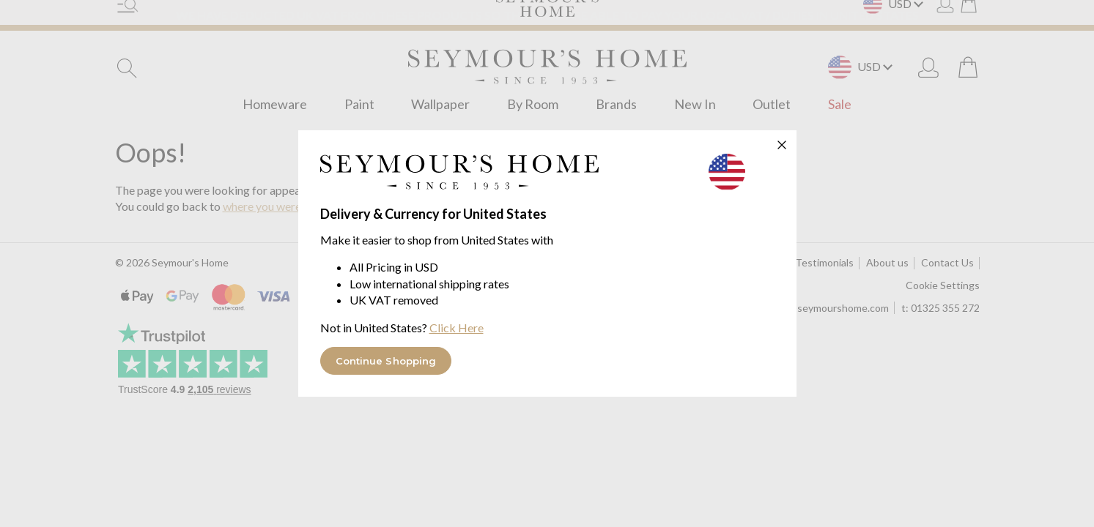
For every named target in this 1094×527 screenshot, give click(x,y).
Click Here (456, 327)
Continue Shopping (386, 361)
